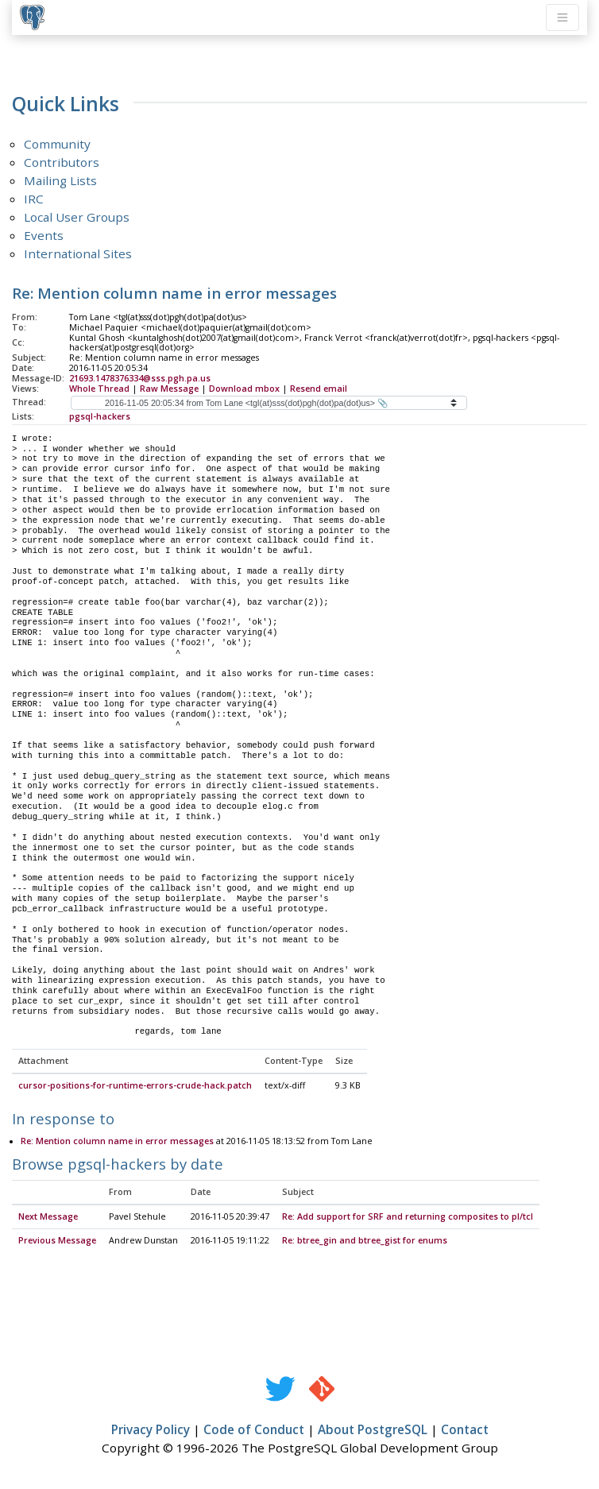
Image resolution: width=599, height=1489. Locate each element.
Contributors (61, 162)
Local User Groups (76, 217)
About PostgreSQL (372, 1430)
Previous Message (57, 1241)
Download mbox (244, 388)
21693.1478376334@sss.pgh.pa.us (140, 378)
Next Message (48, 1217)
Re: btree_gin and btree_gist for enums (364, 1241)
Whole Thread (99, 388)
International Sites (78, 253)
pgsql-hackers (99, 416)
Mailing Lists (60, 180)
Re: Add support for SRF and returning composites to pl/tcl (407, 1217)
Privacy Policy (150, 1430)
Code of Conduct (253, 1430)
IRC (34, 199)
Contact (465, 1430)
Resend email (318, 388)
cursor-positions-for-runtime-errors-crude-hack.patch (135, 1086)
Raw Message (169, 388)
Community (57, 144)
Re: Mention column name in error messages (117, 1141)
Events (44, 235)
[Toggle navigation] (562, 17)
